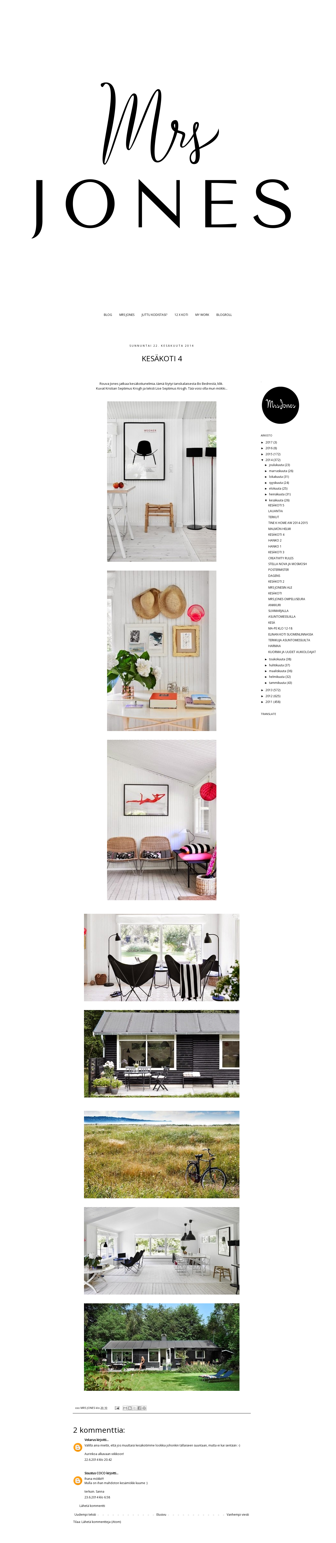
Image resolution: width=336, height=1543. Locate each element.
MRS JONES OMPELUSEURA (286, 599)
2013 (269, 690)
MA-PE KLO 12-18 (280, 628)
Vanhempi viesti (238, 1514)
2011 (269, 702)
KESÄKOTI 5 (276, 505)
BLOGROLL (224, 315)
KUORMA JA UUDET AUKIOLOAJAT (292, 652)
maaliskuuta (278, 671)
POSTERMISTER (278, 570)
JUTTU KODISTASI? (154, 315)
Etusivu (161, 1514)
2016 (269, 448)
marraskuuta (278, 471)
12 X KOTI (181, 315)
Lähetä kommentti (92, 1506)
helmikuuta (277, 677)
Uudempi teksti (85, 1514)
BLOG (108, 315)
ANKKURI (274, 605)
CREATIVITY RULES (280, 558)
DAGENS (274, 576)
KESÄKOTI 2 (276, 581)
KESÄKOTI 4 (276, 534)
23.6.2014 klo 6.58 (97, 1497)
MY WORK (202, 315)
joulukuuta (277, 465)
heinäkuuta (277, 494)
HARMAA (274, 646)
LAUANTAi (275, 511)
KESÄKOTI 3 (276, 552)
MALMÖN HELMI (279, 529)
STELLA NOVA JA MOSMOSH (287, 564)
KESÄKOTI (275, 593)
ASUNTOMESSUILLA (282, 616)
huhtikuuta (277, 665)
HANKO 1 (275, 546)
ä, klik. (218, 383)
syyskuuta (276, 483)
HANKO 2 (275, 540)
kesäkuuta (276, 500)
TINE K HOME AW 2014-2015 (288, 523)
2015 (269, 454)
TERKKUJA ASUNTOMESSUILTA (289, 640)
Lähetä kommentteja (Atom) (101, 1522)
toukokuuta (277, 659)
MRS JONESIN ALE (280, 587)
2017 (269, 442)
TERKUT (273, 517)
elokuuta (275, 488)
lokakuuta (276, 477)
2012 (269, 696)
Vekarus (90, 1440)
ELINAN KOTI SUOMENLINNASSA (290, 634)
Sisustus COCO (95, 1473)
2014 (269, 460)
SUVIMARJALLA (278, 611)
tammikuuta (278, 683)
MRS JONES (126, 315)
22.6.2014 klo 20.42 (98, 1460)
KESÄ (271, 622)
